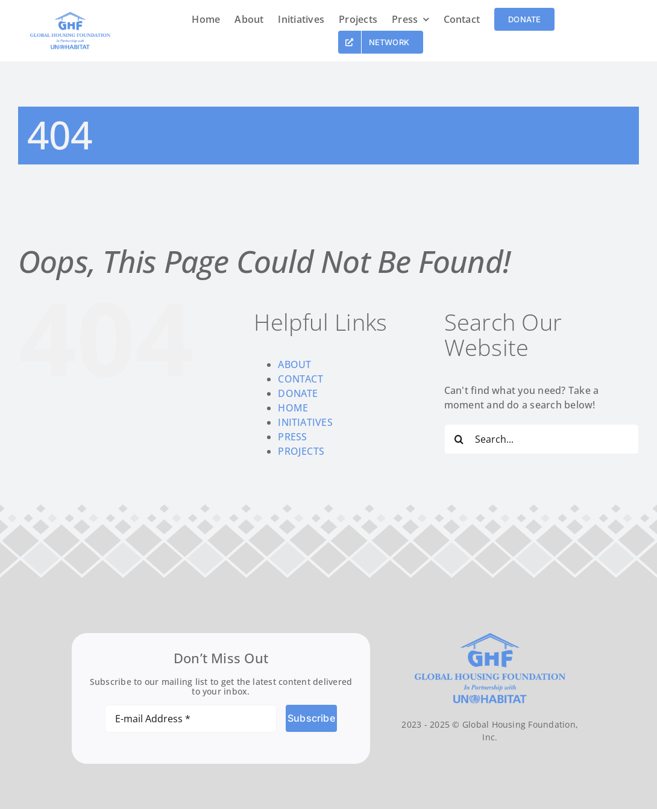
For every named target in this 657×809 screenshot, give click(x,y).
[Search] (459, 439)
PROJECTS (301, 451)
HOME (293, 407)
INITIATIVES (305, 422)
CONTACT (300, 379)
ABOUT (294, 364)
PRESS (292, 436)
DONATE (298, 393)
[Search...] (541, 439)
